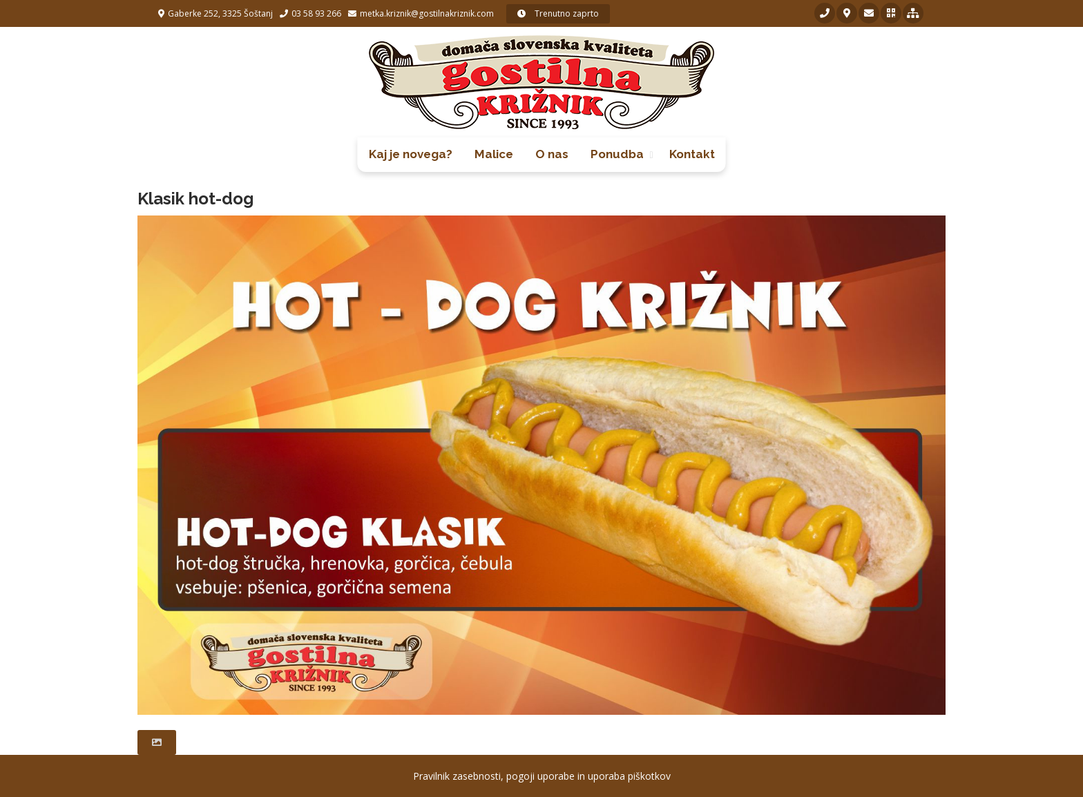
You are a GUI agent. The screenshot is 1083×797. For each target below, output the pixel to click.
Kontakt (692, 154)
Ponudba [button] (617, 154)
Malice (494, 154)
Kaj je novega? (410, 154)
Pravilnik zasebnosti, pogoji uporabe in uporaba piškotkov (542, 775)
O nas (551, 154)
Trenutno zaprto (558, 13)
